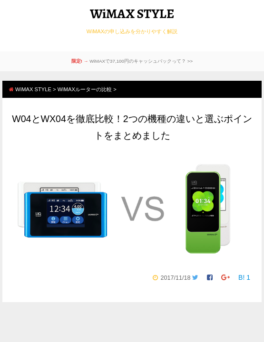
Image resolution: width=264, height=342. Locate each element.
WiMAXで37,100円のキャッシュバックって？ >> (141, 61)
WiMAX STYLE (132, 14)
